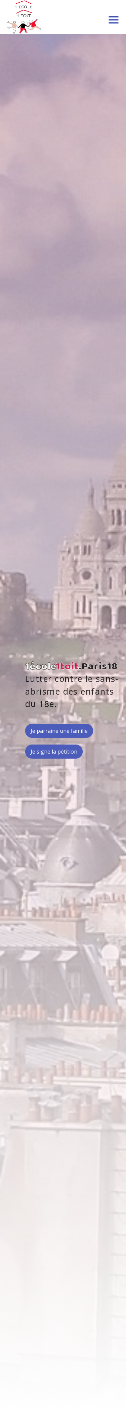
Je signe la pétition (54, 751)
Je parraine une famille (59, 730)
